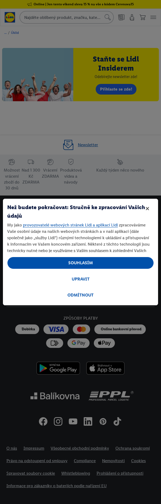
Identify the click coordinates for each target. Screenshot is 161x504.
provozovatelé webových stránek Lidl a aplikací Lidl (70, 224)
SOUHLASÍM (80, 262)
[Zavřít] (147, 208)
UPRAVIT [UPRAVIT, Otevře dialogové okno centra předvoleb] (81, 279)
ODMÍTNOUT (80, 295)
